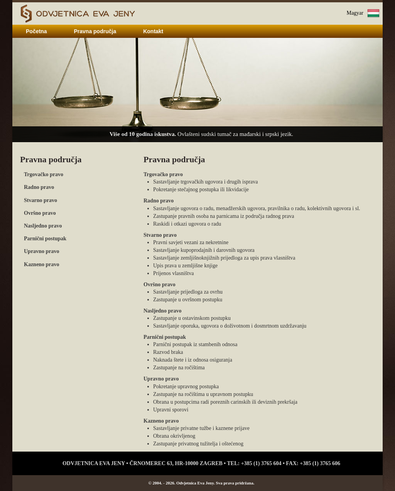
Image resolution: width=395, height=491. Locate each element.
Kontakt (153, 31)
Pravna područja (95, 31)
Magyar (354, 13)
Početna (36, 31)
